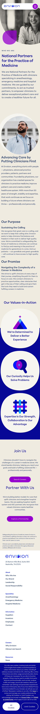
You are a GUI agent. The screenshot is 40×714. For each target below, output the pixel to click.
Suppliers (9, 615)
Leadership (10, 582)
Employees (10, 622)
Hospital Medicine (13, 604)
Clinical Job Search (13, 649)
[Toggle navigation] (35, 6)
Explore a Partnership (20, 519)
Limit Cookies (29, 706)
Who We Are (11, 575)
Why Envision (11, 645)
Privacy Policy (25, 697)
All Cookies (11, 706)
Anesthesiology (12, 597)
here (34, 691)
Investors (9, 618)
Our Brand (10, 579)
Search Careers (20, 479)
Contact (9, 625)
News (8, 660)
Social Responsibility (14, 586)
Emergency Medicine (14, 600)
